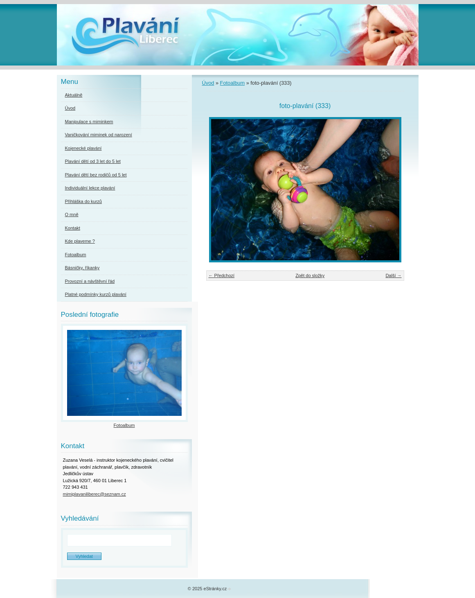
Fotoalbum (232, 83)
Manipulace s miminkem (89, 121)
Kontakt (72, 228)
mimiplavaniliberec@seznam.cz (94, 494)
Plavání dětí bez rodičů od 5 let (96, 174)
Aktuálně (74, 95)
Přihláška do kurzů (83, 201)
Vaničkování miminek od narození (98, 134)
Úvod (208, 83)
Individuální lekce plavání (90, 187)
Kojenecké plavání (83, 148)
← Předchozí (222, 275)
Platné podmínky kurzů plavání (95, 294)
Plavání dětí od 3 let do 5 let (93, 161)
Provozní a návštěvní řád (90, 281)
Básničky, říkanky (82, 267)
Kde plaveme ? (80, 241)
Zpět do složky (309, 275)
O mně (72, 214)
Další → (393, 275)
